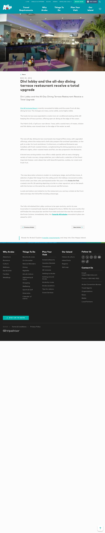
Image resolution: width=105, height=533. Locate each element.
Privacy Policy (35, 327)
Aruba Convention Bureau (91, 284)
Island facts (66, 260)
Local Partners (87, 302)
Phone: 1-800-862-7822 (90, 278)
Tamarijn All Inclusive (59, 214)
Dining (25, 267)
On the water (28, 260)
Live (27, 1)
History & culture (68, 257)
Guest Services (47, 292)
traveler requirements (51, 238)
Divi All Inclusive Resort (28, 108)
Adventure (7, 257)
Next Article (77, 227)
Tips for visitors (48, 289)
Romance (6, 260)
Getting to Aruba (48, 273)
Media (84, 298)
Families (6, 274)
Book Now (79, 1)
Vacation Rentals (48, 263)
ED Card (92, 1)
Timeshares (46, 267)
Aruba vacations (48, 286)
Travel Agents (87, 288)
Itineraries (26, 293)
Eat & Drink (7, 271)
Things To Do (29, 251)
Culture (6, 264)
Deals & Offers (38, 1)
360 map (65, 267)
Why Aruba (8, 251)
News (55, 1)
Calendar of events (27, 297)
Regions (65, 264)
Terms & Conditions (19, 327)
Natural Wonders (29, 264)
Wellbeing (26, 286)
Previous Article (28, 227)
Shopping (26, 283)
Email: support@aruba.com (89, 274)
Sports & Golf (28, 290)
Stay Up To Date (16, 317)
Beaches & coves (29, 257)
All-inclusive (46, 270)
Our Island (67, 251)
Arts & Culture (28, 274)
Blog (48, 1)
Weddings (6, 277)
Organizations (87, 291)
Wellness (6, 267)
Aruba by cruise (48, 282)
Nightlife (26, 271)
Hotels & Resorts (48, 260)
